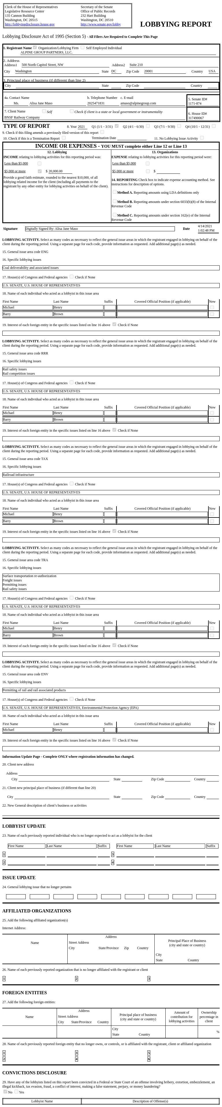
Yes (19, 1092)
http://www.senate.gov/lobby (101, 24)
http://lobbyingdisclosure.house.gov (30, 24)
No (8, 1092)
